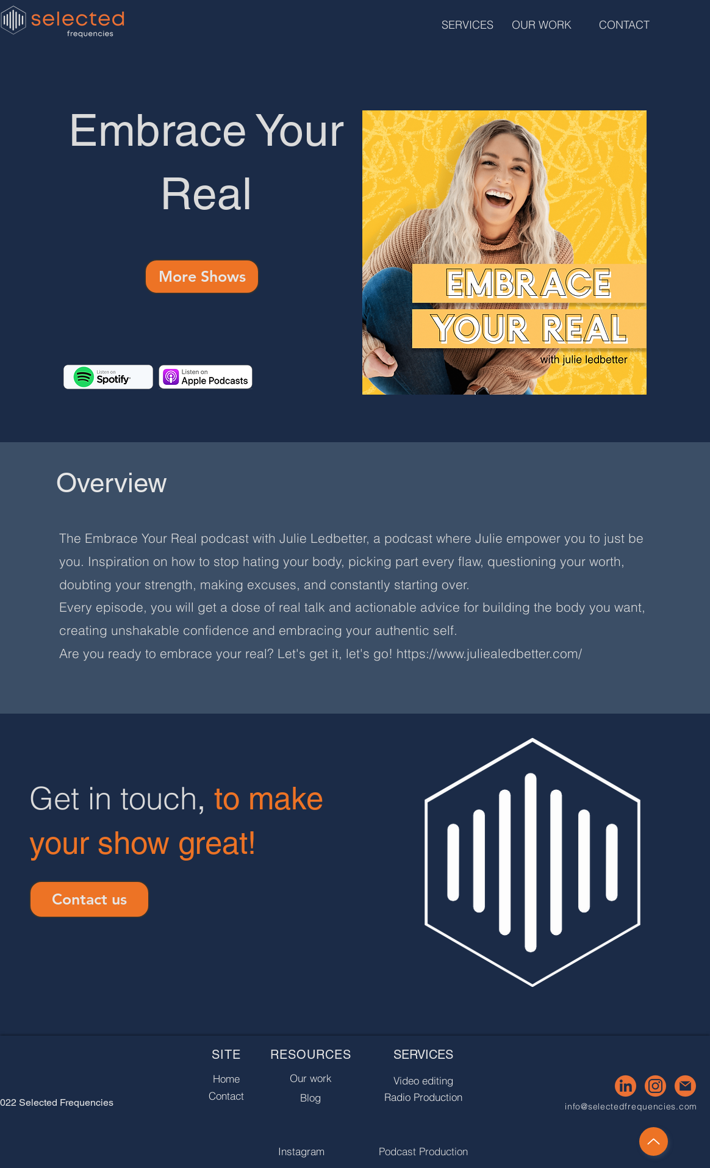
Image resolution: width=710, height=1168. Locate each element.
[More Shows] (202, 276)
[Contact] (226, 1095)
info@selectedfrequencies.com (631, 1106)
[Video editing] (423, 1080)
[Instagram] (301, 1151)
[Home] (226, 1078)
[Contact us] (89, 899)
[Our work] (310, 1078)
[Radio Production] (423, 1097)
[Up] (653, 1141)
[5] (685, 1086)
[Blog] (310, 1097)
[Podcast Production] (423, 1151)
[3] (625, 1086)
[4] (655, 1086)
